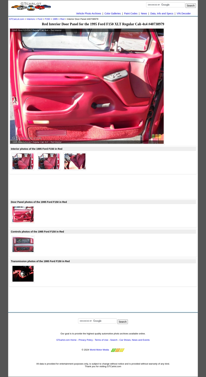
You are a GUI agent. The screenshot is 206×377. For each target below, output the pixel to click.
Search (113, 340)
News (144, 13)
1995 (55, 19)
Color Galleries (112, 13)
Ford (40, 19)
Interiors (31, 19)
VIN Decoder (184, 13)
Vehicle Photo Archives (88, 13)
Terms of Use (101, 340)
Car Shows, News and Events (134, 340)
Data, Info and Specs (161, 13)
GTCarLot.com (16, 19)
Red (62, 19)
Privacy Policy (86, 340)
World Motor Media (99, 349)
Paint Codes (130, 13)
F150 (47, 19)
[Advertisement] (183, 80)
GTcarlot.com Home (66, 340)
